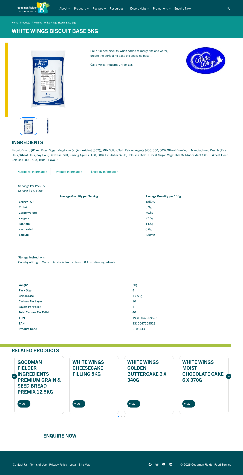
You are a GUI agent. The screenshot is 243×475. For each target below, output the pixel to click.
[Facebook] (150, 464)
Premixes (37, 22)
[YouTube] (164, 464)
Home (15, 22)
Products (25, 22)
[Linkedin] (171, 464)
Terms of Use (38, 464)
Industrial (113, 64)
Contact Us (20, 464)
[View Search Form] (228, 8)
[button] (14, 376)
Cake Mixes (97, 64)
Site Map (85, 464)
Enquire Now (182, 8)
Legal (73, 464)
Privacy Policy (58, 464)
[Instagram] (157, 464)
